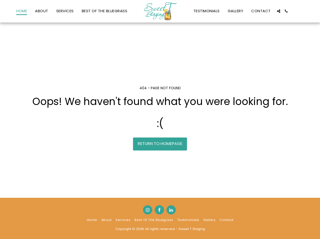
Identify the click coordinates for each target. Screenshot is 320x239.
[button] (278, 11)
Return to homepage (160, 143)
